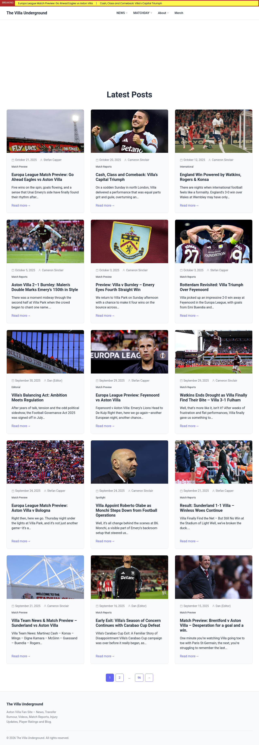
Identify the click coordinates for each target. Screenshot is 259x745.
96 (139, 677)
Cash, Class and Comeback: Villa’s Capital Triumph (131, 3)
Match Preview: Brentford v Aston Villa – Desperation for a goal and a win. (212, 625)
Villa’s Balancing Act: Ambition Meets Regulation (39, 397)
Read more (19, 205)
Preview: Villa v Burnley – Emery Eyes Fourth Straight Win (125, 287)
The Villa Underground (26, 13)
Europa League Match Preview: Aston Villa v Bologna (40, 508)
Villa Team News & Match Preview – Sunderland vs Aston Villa (44, 623)
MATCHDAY (141, 13)
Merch (179, 13)
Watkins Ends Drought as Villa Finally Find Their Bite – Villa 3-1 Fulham (213, 397)
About (162, 13)
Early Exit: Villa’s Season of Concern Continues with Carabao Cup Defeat (128, 623)
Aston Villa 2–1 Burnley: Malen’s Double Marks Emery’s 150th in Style (45, 287)
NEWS (121, 13)
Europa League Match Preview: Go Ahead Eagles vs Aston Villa (55, 3)
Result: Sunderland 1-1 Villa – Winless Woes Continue (207, 508)
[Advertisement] (129, 50)
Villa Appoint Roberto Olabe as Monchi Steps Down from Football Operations (126, 510)
